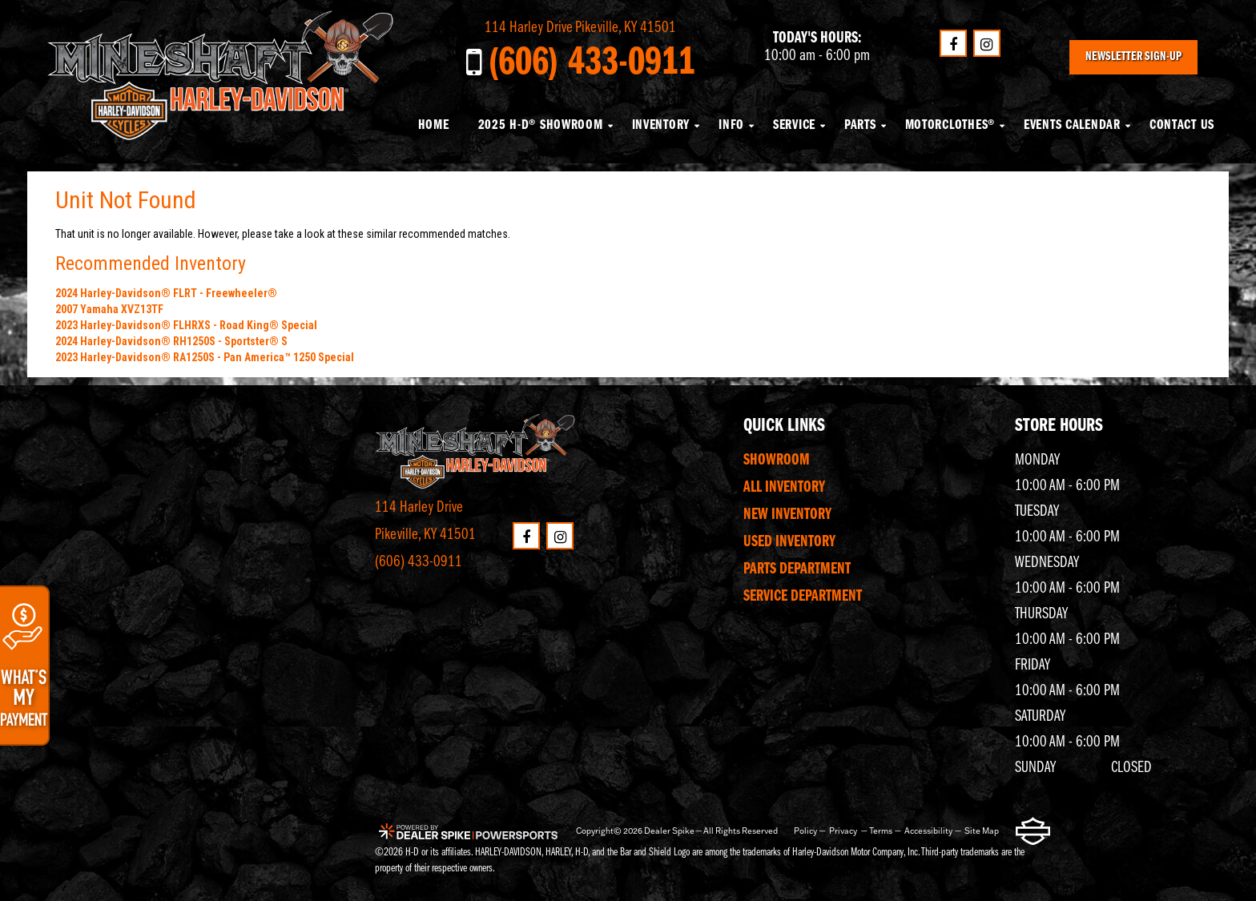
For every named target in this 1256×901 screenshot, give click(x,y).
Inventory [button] (661, 125)
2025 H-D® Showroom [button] (540, 125)
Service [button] (794, 125)
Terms (880, 831)
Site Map (981, 831)
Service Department (802, 597)
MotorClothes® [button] (950, 125)
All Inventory (784, 488)
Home (433, 125)
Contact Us (1181, 125)
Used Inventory (789, 542)
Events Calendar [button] (1072, 125)
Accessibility (928, 831)
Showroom (776, 461)
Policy (805, 831)
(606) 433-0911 (418, 562)
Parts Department (797, 569)
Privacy (843, 831)
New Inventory (787, 515)
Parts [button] (860, 125)
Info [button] (731, 125)
